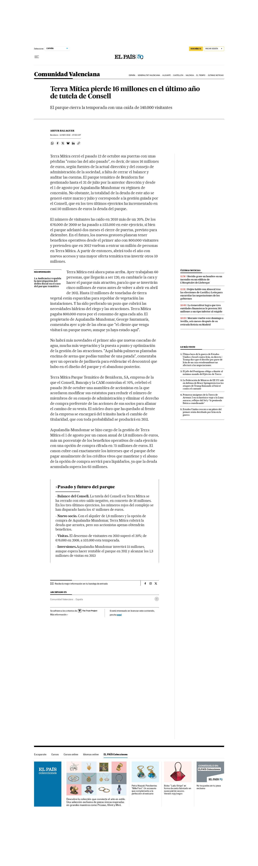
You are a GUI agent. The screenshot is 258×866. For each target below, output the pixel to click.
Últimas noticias (216, 75)
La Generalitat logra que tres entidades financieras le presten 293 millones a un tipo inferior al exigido (201, 308)
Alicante (166, 75)
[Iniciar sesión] (214, 49)
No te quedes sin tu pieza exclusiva (209, 787)
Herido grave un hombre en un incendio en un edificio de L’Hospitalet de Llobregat (201, 279)
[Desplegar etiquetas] (157, 599)
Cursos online (71, 754)
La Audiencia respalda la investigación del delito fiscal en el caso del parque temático (47, 282)
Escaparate (40, 754)
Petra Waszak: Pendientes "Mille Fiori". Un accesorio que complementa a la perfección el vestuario (144, 789)
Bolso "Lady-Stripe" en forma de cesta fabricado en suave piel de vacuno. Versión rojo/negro (177, 789)
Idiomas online (91, 754)
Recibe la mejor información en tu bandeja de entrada (81, 583)
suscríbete (196, 49)
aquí (119, 614)
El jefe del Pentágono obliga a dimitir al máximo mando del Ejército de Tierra (203, 372)
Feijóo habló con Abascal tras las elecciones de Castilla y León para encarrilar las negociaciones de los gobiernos (201, 294)
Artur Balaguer (62, 130)
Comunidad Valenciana (67, 74)
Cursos (55, 754)
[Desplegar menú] (36, 57)
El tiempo (200, 75)
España (132, 75)
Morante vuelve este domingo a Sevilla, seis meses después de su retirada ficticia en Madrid (201, 321)
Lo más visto (187, 347)
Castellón (178, 75)
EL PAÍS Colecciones (116, 754)
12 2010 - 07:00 (70, 135)
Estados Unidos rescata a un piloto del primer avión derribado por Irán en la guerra (202, 412)
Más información (59, 614)
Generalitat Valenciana (149, 75)
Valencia (190, 75)
